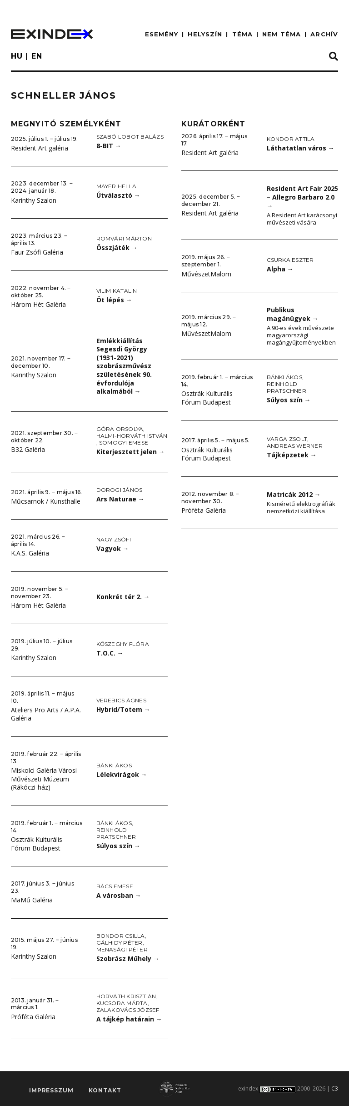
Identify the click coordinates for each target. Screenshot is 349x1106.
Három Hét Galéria (38, 304)
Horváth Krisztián (126, 996)
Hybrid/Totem (123, 709)
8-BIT (108, 145)
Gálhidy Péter (119, 942)
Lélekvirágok (121, 774)
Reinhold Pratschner (116, 833)
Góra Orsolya (120, 428)
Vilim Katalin (116, 290)
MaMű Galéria (32, 900)
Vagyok (112, 548)
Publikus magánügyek (293, 314)
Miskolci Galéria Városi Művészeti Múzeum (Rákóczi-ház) (44, 778)
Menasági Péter (122, 949)
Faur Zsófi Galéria (37, 252)
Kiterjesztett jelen (130, 451)
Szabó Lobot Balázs (130, 136)
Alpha (280, 269)
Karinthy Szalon (33, 200)
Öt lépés (114, 299)
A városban (118, 895)
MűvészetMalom (206, 274)
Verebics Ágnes (121, 700)
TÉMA (242, 34)
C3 (334, 1088)
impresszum (51, 1090)
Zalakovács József (128, 1009)
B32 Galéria (28, 449)
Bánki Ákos (114, 765)
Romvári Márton (124, 238)
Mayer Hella (116, 186)
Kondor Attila (291, 138)
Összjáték (117, 247)
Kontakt (105, 1090)
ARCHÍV (324, 34)
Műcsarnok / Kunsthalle (45, 501)
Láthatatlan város (300, 148)
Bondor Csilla (120, 935)
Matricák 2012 (294, 494)
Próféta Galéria (33, 1016)
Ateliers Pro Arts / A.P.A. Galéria (46, 714)
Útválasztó (118, 195)
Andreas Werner (295, 445)
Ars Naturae (120, 499)
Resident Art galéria (39, 148)
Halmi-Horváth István (132, 435)
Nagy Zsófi (113, 539)
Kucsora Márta (122, 1003)
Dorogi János (119, 489)
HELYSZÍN (205, 34)
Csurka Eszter (290, 259)
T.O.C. (110, 653)
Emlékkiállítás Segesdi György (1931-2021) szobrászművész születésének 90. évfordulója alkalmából (124, 366)
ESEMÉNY (162, 34)
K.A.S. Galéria (30, 553)
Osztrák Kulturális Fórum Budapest (36, 843)
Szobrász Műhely (128, 958)
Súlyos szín (118, 845)
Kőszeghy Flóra (122, 644)
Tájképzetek (292, 454)
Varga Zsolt (287, 438)
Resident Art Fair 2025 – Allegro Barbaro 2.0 (302, 197)
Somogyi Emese (123, 442)
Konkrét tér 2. (123, 596)
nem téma (281, 34)
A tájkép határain (129, 1019)
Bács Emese (114, 886)
